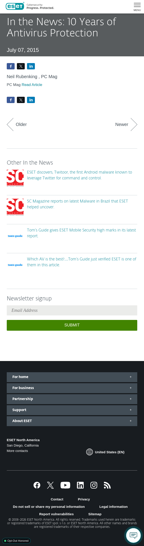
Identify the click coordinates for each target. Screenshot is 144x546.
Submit (72, 325)
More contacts (17, 451)
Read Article (32, 85)
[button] (135, 6)
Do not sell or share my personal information (49, 507)
